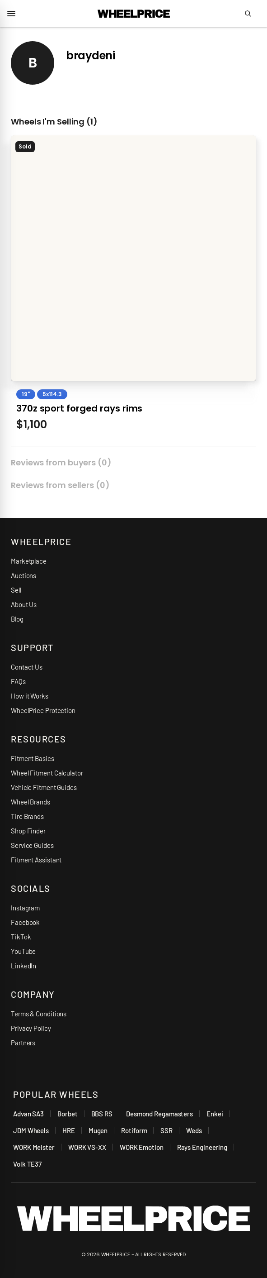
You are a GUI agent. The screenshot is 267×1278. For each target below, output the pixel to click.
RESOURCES (38, 738)
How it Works (29, 696)
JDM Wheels (31, 1130)
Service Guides (32, 845)
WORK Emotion (142, 1147)
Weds (194, 1130)
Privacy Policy (31, 1028)
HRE (68, 1130)
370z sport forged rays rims (79, 408)
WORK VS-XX (87, 1147)
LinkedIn (23, 966)
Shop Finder (28, 831)
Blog (17, 619)
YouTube (23, 951)
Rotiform (134, 1130)
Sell (16, 590)
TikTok (21, 937)
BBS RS (101, 1114)
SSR (166, 1130)
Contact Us (26, 667)
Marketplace (29, 561)
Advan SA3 (28, 1114)
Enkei (214, 1114)
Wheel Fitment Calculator (47, 773)
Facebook (25, 922)
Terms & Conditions (38, 1014)
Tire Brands (27, 816)
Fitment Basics (32, 758)
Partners (23, 1043)
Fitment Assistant (36, 860)
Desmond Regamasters (159, 1114)
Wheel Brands (30, 802)
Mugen (98, 1130)
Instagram (25, 908)
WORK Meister (34, 1147)
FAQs (18, 681)
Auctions (23, 575)
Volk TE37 (27, 1164)
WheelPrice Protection (43, 710)
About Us (24, 604)
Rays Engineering (202, 1147)
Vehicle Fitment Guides (44, 787)
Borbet (67, 1114)
